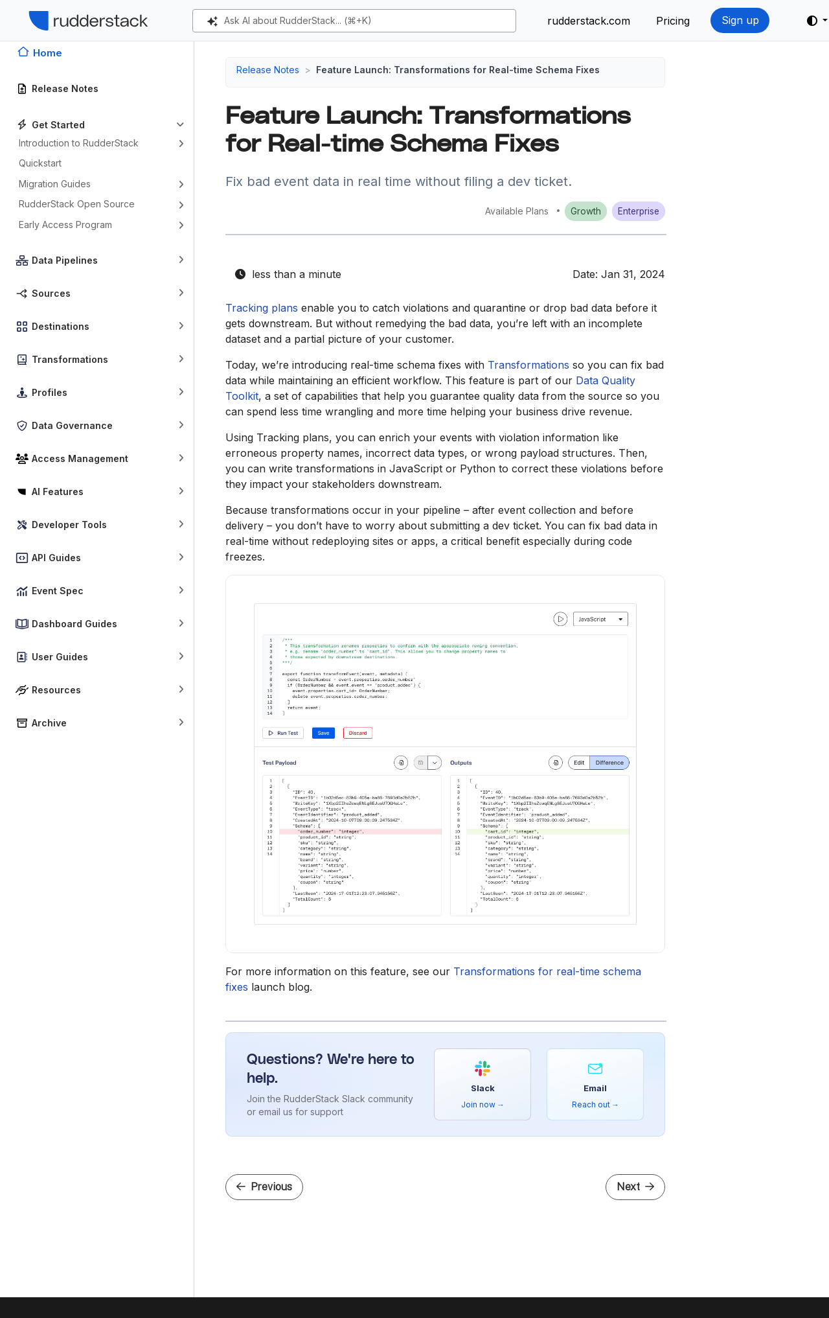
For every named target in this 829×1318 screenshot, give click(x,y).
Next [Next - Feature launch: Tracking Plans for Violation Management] (635, 1187)
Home (47, 53)
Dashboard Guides (74, 623)
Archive (49, 722)
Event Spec (58, 590)
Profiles (49, 392)
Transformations (70, 359)
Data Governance (72, 425)
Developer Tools (69, 524)
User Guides (60, 656)
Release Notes (65, 88)
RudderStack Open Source (77, 203)
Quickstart (40, 162)
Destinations (60, 326)
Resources (56, 689)
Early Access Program (65, 224)
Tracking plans (261, 307)
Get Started (58, 124)
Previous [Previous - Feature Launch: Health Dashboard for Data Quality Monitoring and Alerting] (264, 1187)
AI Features (58, 491)
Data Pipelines (65, 260)
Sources (51, 293)
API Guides (56, 557)
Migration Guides (55, 183)
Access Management (80, 458)
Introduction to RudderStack (79, 142)
